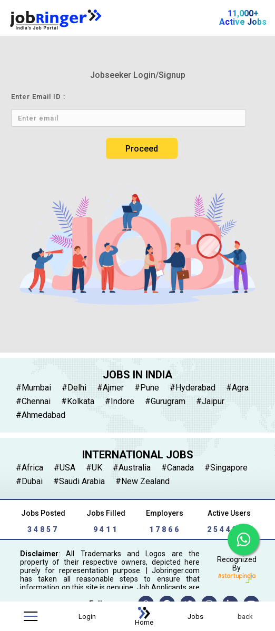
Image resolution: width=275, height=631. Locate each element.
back (245, 616)
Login (87, 616)
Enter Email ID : (38, 97)
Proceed (141, 149)
